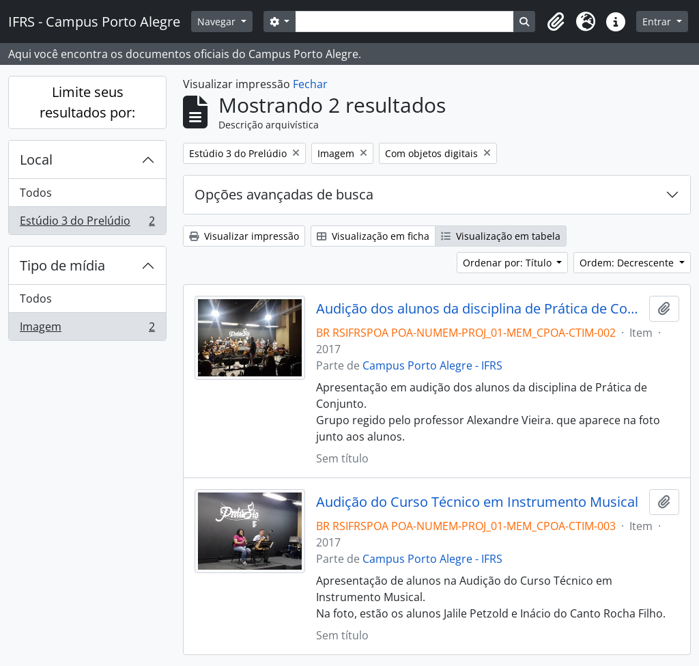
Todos (36, 192)
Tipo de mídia (62, 265)
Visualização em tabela (500, 236)
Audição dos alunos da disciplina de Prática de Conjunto (480, 309)
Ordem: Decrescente (628, 262)
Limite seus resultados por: (87, 102)
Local (36, 159)
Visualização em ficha (373, 236)
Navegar (217, 21)
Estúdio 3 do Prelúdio (87, 223)
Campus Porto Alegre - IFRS (432, 365)
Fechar (310, 84)
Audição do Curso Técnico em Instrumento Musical (477, 502)
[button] (556, 22)
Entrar (658, 21)
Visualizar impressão (244, 236)
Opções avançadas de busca (284, 194)
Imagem (87, 329)
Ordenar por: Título (508, 262)
